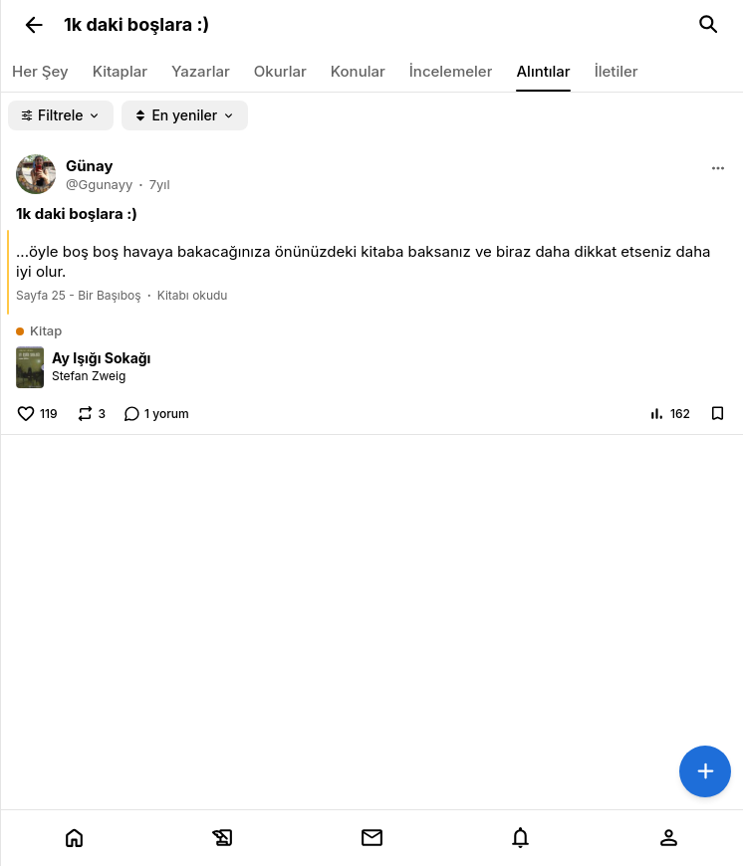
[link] (371, 25)
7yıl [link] (159, 184)
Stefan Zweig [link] (88, 375)
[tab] (74, 838)
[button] (34, 25)
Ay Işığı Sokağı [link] (101, 357)
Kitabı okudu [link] (192, 295)
